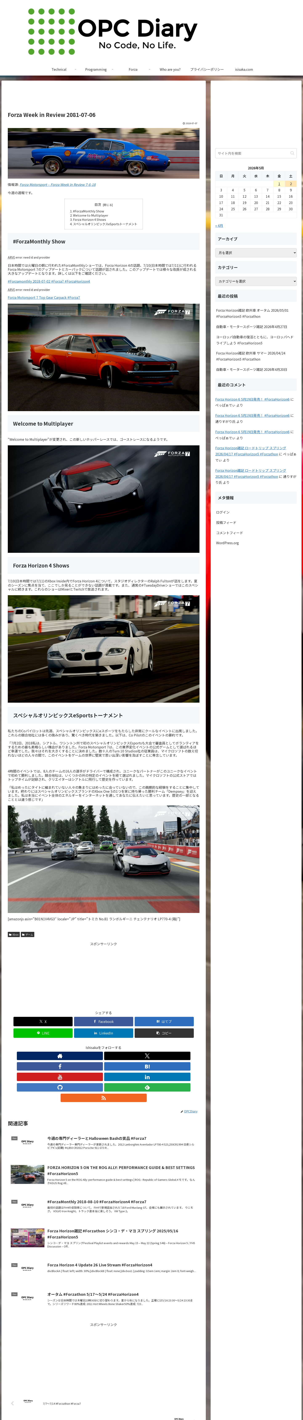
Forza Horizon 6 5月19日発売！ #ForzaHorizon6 (252, 399)
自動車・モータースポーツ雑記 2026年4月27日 (251, 326)
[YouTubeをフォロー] (103, 1044)
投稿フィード (226, 522)
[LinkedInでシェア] (152, 1021)
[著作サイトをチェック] (65, 1044)
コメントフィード (229, 532)
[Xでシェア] (23, 1021)
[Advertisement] (103, 97)
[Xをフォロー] (74, 1044)
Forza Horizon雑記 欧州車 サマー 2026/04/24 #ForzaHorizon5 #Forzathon (250, 356)
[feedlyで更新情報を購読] (132, 1044)
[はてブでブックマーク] (87, 1021)
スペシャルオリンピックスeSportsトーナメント (105, 224)
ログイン (223, 512)
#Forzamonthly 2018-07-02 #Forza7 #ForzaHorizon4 (49, 281)
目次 (97, 204)
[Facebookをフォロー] (84, 1044)
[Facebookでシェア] (55, 1021)
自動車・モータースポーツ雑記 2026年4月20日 (251, 369)
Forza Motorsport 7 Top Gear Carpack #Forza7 (44, 297)
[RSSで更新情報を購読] (142, 1044)
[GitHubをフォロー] (123, 1044)
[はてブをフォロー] (94, 1044)
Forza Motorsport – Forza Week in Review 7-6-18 (58, 184)
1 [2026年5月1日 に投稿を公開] (279, 183)
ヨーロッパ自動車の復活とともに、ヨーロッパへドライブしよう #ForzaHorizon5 (255, 339)
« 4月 (219, 225)
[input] (256, 153)
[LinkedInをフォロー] (113, 1044)
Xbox (14, 934)
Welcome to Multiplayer (90, 215)
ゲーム (27, 934)
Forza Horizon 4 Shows (89, 219)
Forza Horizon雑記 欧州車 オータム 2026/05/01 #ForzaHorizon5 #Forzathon (252, 313)
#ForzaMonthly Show (88, 211)
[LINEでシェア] (119, 1021)
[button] (184, 1021)
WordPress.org (227, 542)
